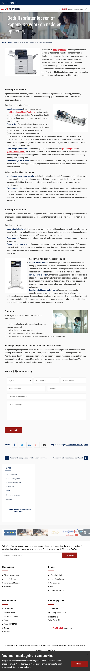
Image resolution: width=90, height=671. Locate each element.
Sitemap (7, 632)
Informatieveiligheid (13, 483)
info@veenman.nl (57, 613)
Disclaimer (38, 650)
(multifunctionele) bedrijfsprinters (21, 112)
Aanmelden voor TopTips (69, 444)
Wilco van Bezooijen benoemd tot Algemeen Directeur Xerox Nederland (28, 458)
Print (8, 491)
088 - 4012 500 (11, 3)
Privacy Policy (50, 650)
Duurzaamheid (11, 474)
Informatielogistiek (13, 479)
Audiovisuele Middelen (12, 583)
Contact (6, 628)
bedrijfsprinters (59, 50)
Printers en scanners (11, 575)
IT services (10, 487)
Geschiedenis (8, 609)
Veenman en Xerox (10, 612)
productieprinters (69, 148)
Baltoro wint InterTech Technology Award (67, 458)
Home (4, 42)
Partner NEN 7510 (10, 624)
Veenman (9, 499)
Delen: (7, 445)
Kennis (10, 42)
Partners (7, 620)
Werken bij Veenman (11, 616)
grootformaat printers (16, 151)
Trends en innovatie (13, 495)
